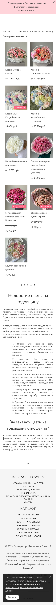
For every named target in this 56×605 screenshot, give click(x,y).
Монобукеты (28, 518)
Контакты (28, 486)
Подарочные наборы (28, 536)
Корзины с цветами (28, 529)
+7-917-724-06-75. (27, 10)
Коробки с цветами (28, 525)
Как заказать (28, 493)
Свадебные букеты (28, 532)
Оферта (28, 502)
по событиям (21, 31)
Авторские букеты (28, 515)
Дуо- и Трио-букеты (28, 522)
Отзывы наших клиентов (28, 483)
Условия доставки (28, 490)
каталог (6, 31)
